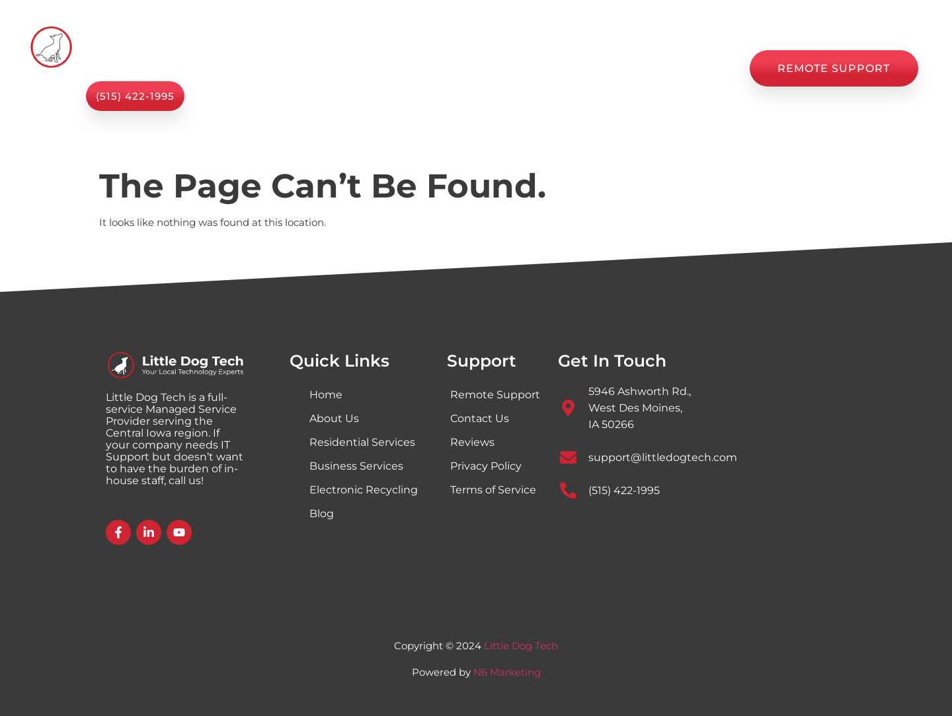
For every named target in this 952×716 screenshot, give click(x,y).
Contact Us (696, 68)
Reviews (617, 68)
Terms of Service (493, 489)
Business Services (356, 466)
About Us (438, 68)
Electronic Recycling (363, 489)
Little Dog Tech (521, 645)
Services (354, 68)
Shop (504, 68)
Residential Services (362, 442)
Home (280, 68)
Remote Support (495, 394)
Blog (556, 68)
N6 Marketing (507, 672)
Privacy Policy (486, 466)
